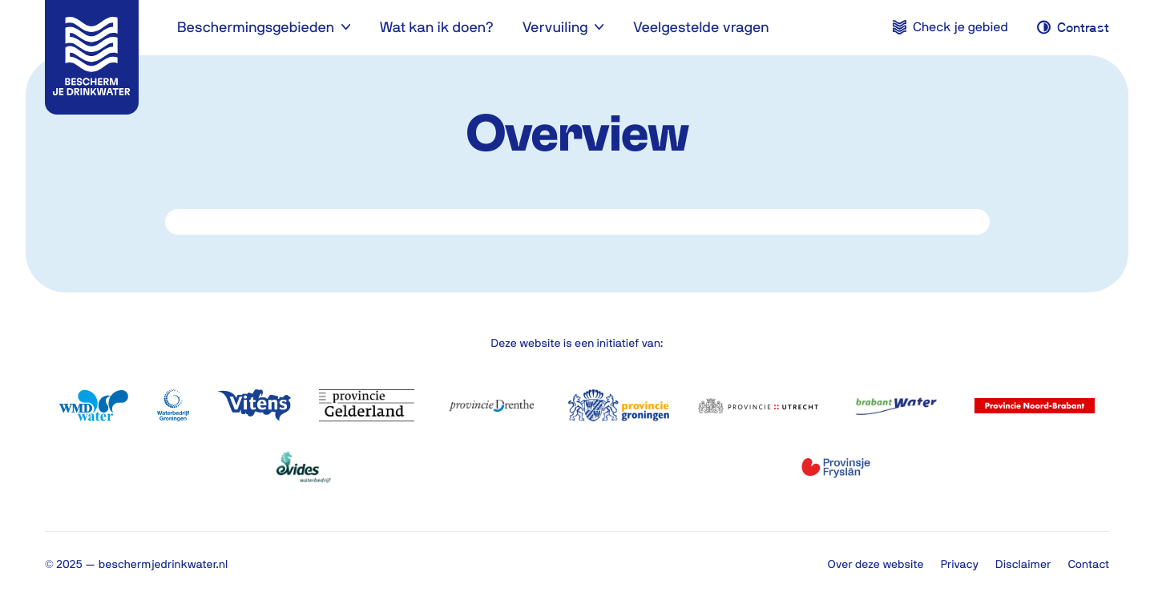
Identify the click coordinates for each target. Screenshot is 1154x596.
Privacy (959, 564)
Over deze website (876, 564)
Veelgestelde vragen (701, 26)
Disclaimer (1023, 564)
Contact (1088, 564)
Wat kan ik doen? (436, 26)
